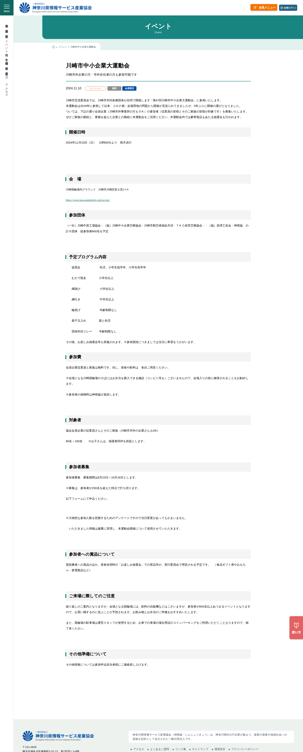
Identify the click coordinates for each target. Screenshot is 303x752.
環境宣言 (219, 749)
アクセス (7, 88)
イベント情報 (7, 45)
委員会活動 (7, 27)
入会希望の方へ (7, 73)
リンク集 (180, 749)
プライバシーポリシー (244, 749)
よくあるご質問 (159, 749)
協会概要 (7, 22)
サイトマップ (200, 749)
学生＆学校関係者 (7, 58)
